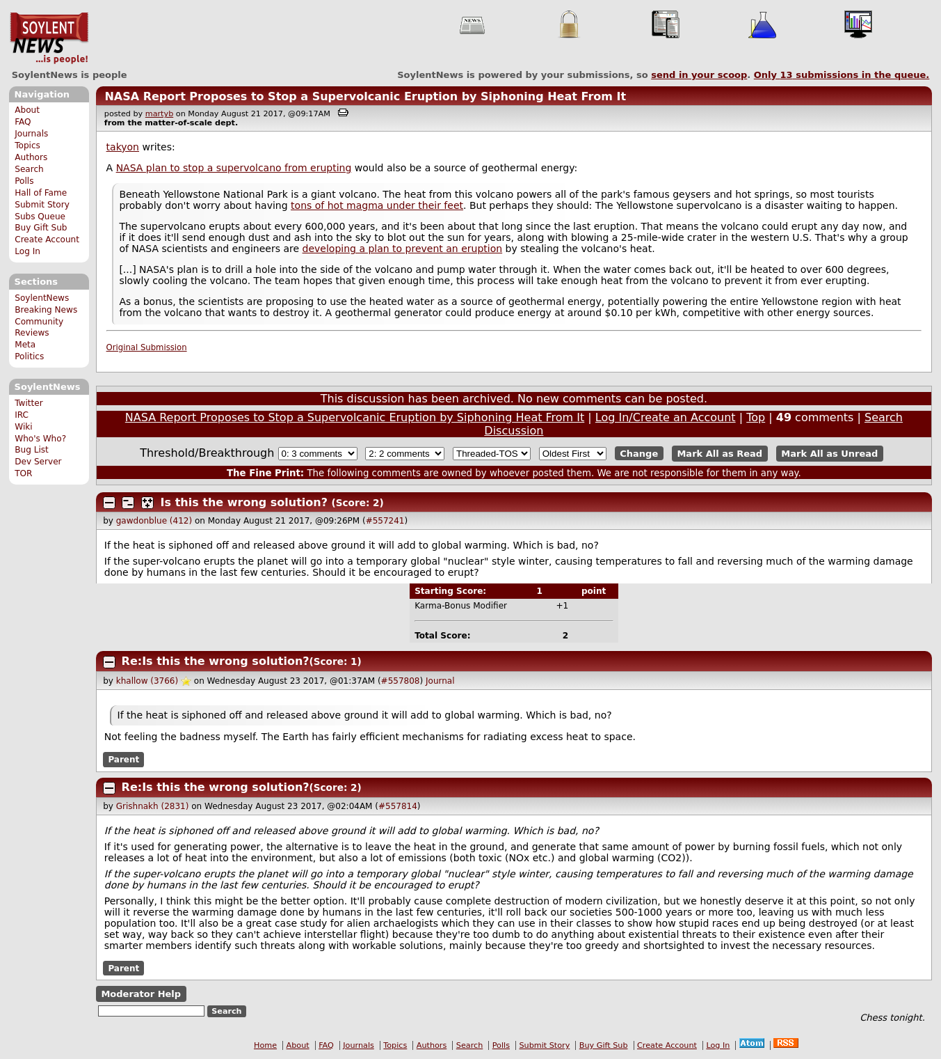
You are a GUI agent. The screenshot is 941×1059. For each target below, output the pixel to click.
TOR (23, 473)
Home (265, 1045)
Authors (31, 157)
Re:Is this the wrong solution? (215, 661)
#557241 (385, 521)
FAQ (23, 122)
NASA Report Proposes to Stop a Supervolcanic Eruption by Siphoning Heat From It (365, 96)
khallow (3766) (147, 681)
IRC (22, 415)
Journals (31, 134)
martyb (159, 113)
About (27, 110)
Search (29, 169)
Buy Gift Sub (41, 228)
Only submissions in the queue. (842, 75)
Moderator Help (141, 994)
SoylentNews (49, 38)
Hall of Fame (41, 193)
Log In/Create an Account (665, 417)
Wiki (23, 427)
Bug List (32, 450)
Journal (440, 681)
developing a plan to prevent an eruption (403, 248)
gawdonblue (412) (154, 521)
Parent (123, 759)
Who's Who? (40, 439)
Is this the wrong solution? (244, 502)
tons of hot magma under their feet (377, 205)
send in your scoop (699, 75)
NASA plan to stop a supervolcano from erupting (234, 167)
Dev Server (38, 461)
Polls (24, 181)
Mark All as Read (719, 453)
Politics (29, 356)
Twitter (28, 403)
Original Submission (146, 347)
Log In (27, 251)
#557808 (400, 681)
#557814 (397, 806)
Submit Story (42, 205)
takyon (122, 146)
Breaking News (46, 310)
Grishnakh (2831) (152, 806)
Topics (27, 145)
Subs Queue (40, 216)
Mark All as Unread (829, 453)
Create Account (47, 239)
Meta (25, 345)
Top (755, 417)
